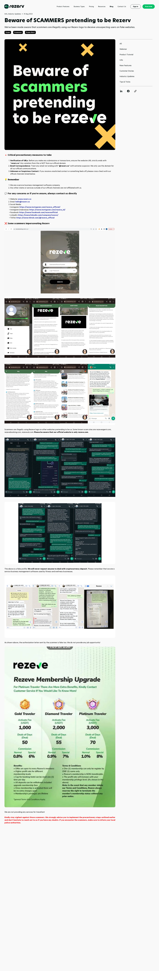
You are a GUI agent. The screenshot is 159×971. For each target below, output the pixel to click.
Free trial (148, 6)
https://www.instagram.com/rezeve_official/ (39, 207)
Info (121, 60)
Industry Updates (127, 76)
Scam (8, 32)
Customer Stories (127, 71)
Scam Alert (30, 32)
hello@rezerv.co (22, 202)
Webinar (123, 49)
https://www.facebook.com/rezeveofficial (38, 212)
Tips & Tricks (125, 82)
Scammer (18, 32)
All (121, 43)
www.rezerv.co (24, 199)
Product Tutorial (126, 54)
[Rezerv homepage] (14, 6)
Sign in (135, 6)
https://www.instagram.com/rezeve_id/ (47, 210)
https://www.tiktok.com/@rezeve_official (35, 218)
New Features (125, 65)
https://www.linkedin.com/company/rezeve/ (38, 215)
